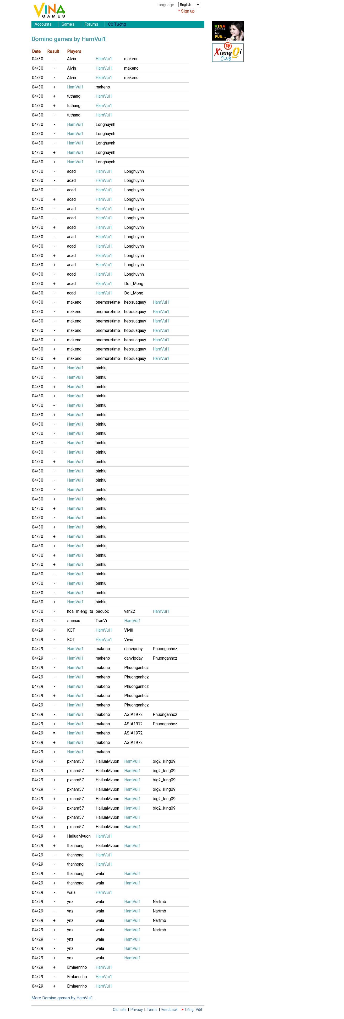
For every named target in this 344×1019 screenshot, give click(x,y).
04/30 (37, 58)
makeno (131, 58)
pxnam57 (75, 761)
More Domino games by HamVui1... (63, 997)
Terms (152, 1009)
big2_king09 (164, 761)
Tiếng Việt (193, 1009)
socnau (73, 620)
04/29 (37, 620)
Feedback (169, 1009)
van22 (129, 611)
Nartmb (159, 901)
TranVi (101, 620)
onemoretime (108, 302)
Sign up (188, 11)
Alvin (71, 58)
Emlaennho (77, 967)
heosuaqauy (135, 302)
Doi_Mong (133, 283)
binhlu (101, 367)
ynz (70, 901)
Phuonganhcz (165, 648)
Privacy (136, 1009)
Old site (120, 1009)
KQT (71, 630)
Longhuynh (105, 124)
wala (100, 873)
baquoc (102, 611)
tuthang (73, 96)
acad (71, 171)
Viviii (128, 630)
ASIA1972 (133, 714)
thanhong (75, 845)
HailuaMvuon (107, 761)
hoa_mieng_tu (80, 611)
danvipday (133, 648)
